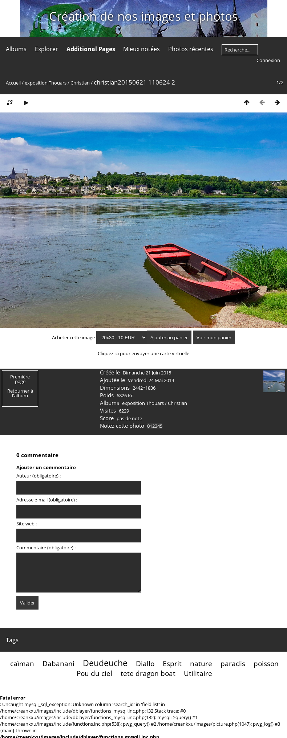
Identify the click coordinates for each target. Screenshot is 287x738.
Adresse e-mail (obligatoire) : (46, 499)
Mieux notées (141, 49)
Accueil (13, 82)
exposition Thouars (45, 82)
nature (201, 663)
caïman (22, 663)
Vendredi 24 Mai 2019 (151, 380)
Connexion (268, 60)
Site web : (26, 523)
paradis (233, 663)
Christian (80, 82)
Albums (16, 49)
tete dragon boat (148, 673)
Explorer (46, 49)
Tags (12, 640)
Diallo (145, 663)
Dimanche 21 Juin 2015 (147, 372)
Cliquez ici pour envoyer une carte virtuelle (143, 353)
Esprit (172, 663)
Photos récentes (190, 49)
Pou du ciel (94, 673)
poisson (266, 663)
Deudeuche (105, 663)
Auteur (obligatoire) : (38, 475)
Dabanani (58, 663)
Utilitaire (198, 673)
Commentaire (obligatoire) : (46, 547)
